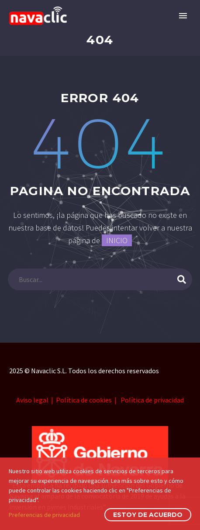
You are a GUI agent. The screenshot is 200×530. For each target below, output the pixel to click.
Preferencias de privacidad (44, 515)
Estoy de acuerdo (148, 515)
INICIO (117, 240)
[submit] (182, 279)
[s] (100, 279)
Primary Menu (183, 15)
